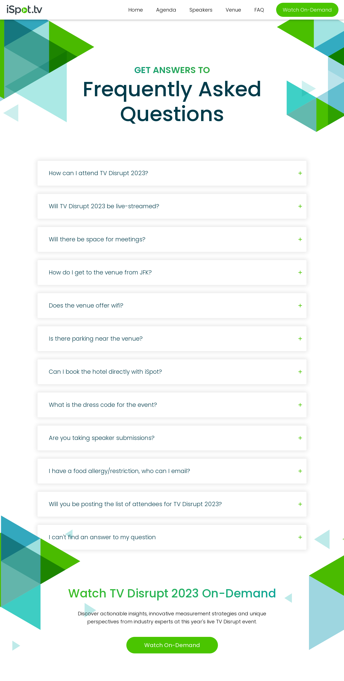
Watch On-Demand (307, 9)
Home (135, 9)
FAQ (259, 9)
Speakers (201, 9)
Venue (233, 9)
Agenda (166, 9)
